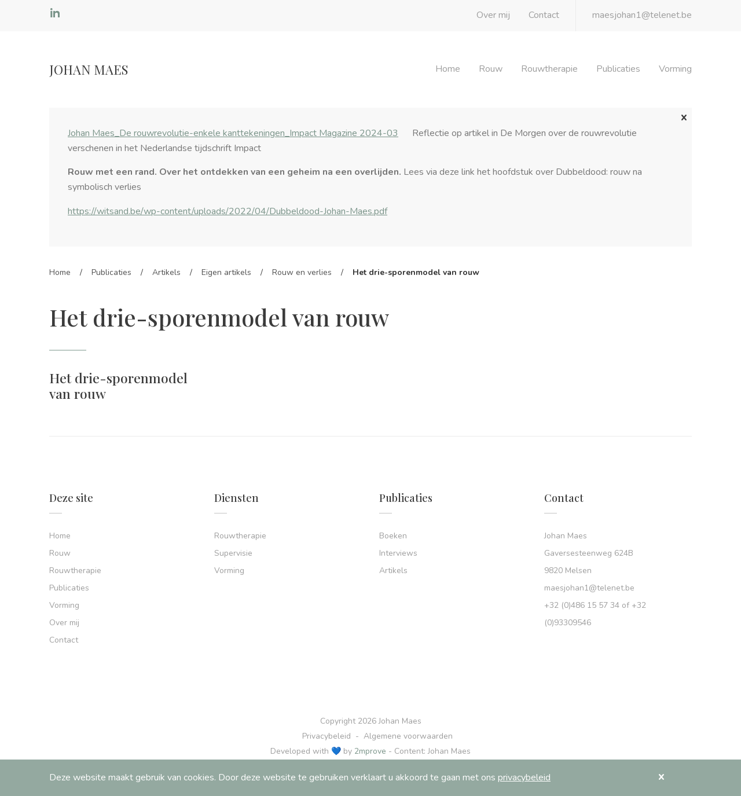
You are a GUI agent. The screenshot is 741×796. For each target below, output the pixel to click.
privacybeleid (524, 777)
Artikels (166, 272)
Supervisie (233, 553)
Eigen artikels (226, 272)
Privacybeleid (326, 736)
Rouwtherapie (549, 69)
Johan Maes (88, 69)
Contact (544, 15)
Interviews (398, 553)
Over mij (493, 15)
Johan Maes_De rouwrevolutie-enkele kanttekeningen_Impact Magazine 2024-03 (233, 133)
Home (447, 69)
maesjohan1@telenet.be (642, 15)
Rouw (490, 69)
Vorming (675, 69)
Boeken (393, 535)
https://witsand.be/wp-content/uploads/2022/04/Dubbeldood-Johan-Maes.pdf (227, 211)
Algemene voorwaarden (408, 736)
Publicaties (618, 69)
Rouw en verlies (302, 272)
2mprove (370, 751)
